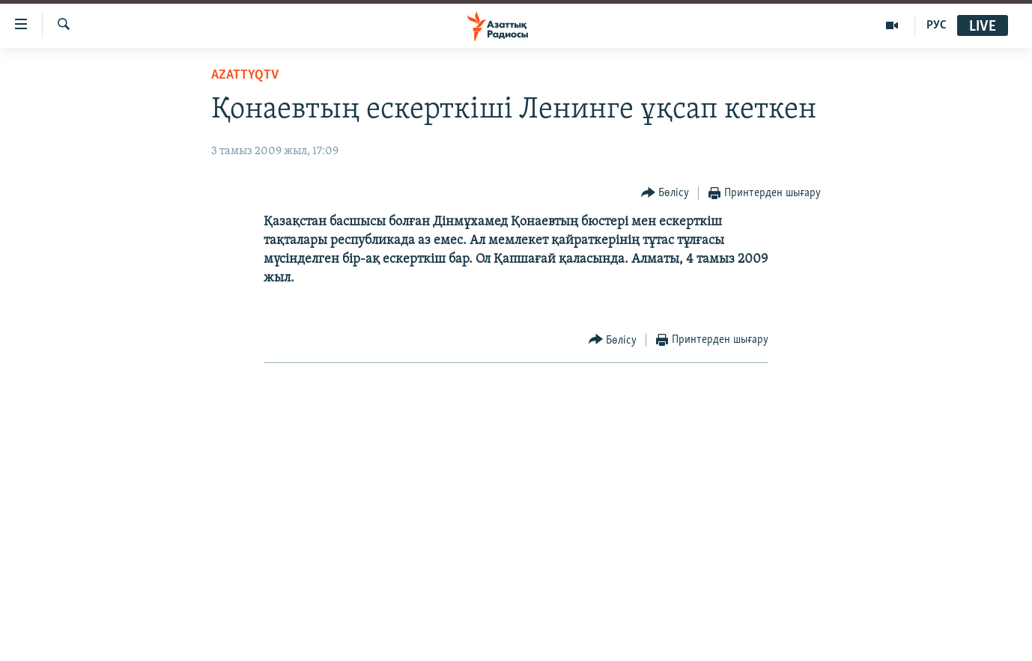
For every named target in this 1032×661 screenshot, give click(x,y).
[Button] (665, 193)
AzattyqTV (245, 75)
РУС (936, 25)
